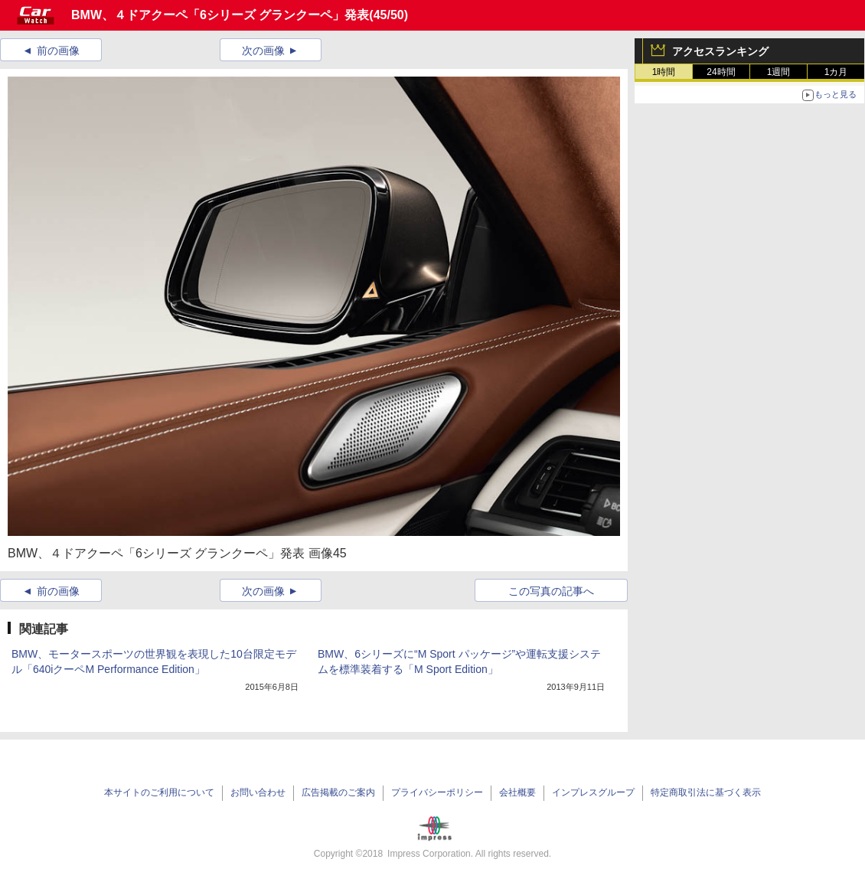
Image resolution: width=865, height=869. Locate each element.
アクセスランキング (720, 51)
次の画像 (263, 50)
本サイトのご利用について (159, 792)
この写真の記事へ (551, 591)
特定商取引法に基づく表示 (706, 792)
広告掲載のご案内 (338, 792)
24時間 (721, 72)
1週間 (779, 72)
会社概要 (517, 792)
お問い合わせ (258, 792)
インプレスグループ (593, 792)
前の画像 (58, 50)
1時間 (664, 72)
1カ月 (836, 72)
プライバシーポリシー (437, 792)
